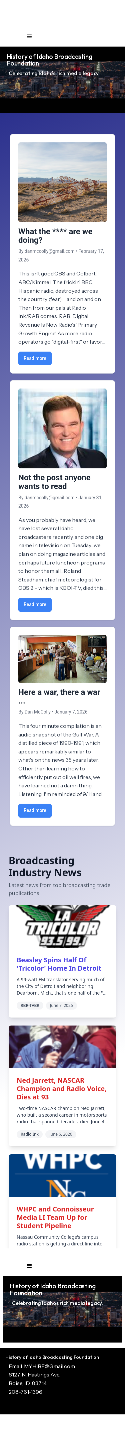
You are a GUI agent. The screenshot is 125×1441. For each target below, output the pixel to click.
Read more (35, 358)
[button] (29, 37)
